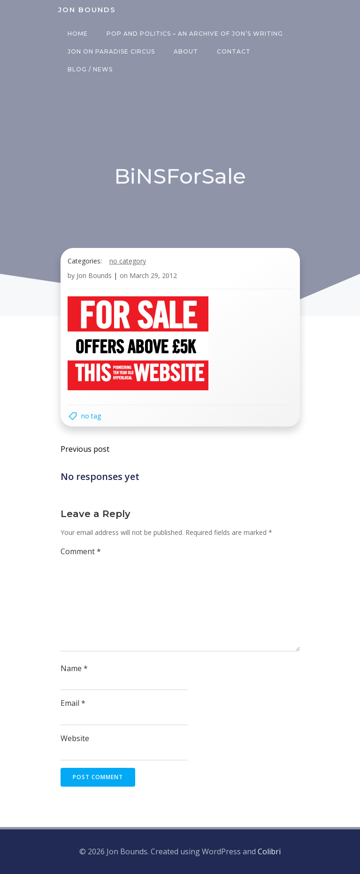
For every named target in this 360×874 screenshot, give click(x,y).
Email (73, 703)
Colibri (269, 851)
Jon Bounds (94, 275)
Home (78, 33)
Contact (234, 51)
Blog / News (90, 69)
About (186, 51)
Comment (81, 551)
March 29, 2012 (153, 275)
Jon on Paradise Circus (111, 51)
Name (74, 668)
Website (75, 738)
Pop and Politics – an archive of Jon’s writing (195, 33)
